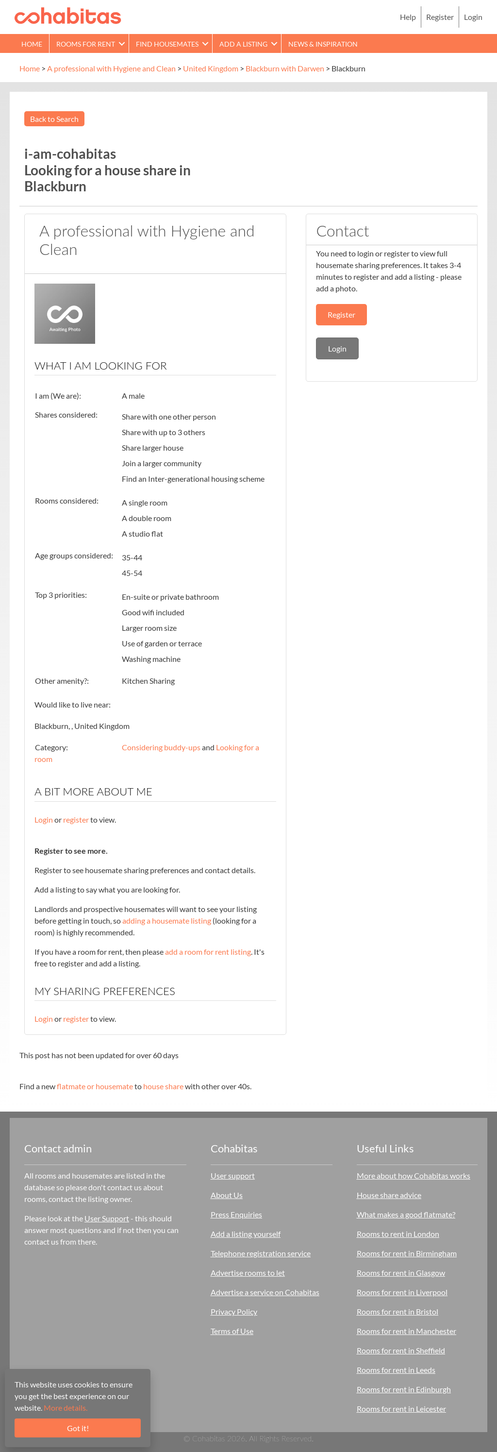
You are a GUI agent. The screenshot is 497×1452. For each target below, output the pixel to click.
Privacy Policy (234, 1311)
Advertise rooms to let (248, 1272)
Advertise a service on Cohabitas (265, 1292)
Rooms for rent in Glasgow (401, 1272)
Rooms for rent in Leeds (396, 1369)
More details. (65, 1407)
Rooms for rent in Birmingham (407, 1253)
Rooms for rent (85, 44)
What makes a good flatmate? (406, 1214)
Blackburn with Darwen (285, 68)
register (76, 819)
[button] (122, 43)
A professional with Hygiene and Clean (111, 68)
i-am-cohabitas (70, 153)
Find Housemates (167, 44)
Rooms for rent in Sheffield (401, 1350)
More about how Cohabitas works (413, 1175)
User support (233, 1175)
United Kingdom (210, 68)
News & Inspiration (323, 44)
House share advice (389, 1194)
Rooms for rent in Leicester (401, 1408)
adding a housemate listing (166, 920)
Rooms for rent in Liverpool (402, 1292)
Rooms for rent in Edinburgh (404, 1389)
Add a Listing (243, 44)
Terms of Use (232, 1330)
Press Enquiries (236, 1214)
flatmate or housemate (95, 1086)
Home (31, 44)
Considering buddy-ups (161, 747)
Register (440, 16)
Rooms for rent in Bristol (397, 1311)
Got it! (78, 1428)
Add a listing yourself (246, 1233)
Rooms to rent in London (398, 1233)
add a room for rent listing (208, 951)
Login (473, 16)
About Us (227, 1194)
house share (163, 1086)
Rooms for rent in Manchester (406, 1330)
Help (408, 16)
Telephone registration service (261, 1253)
